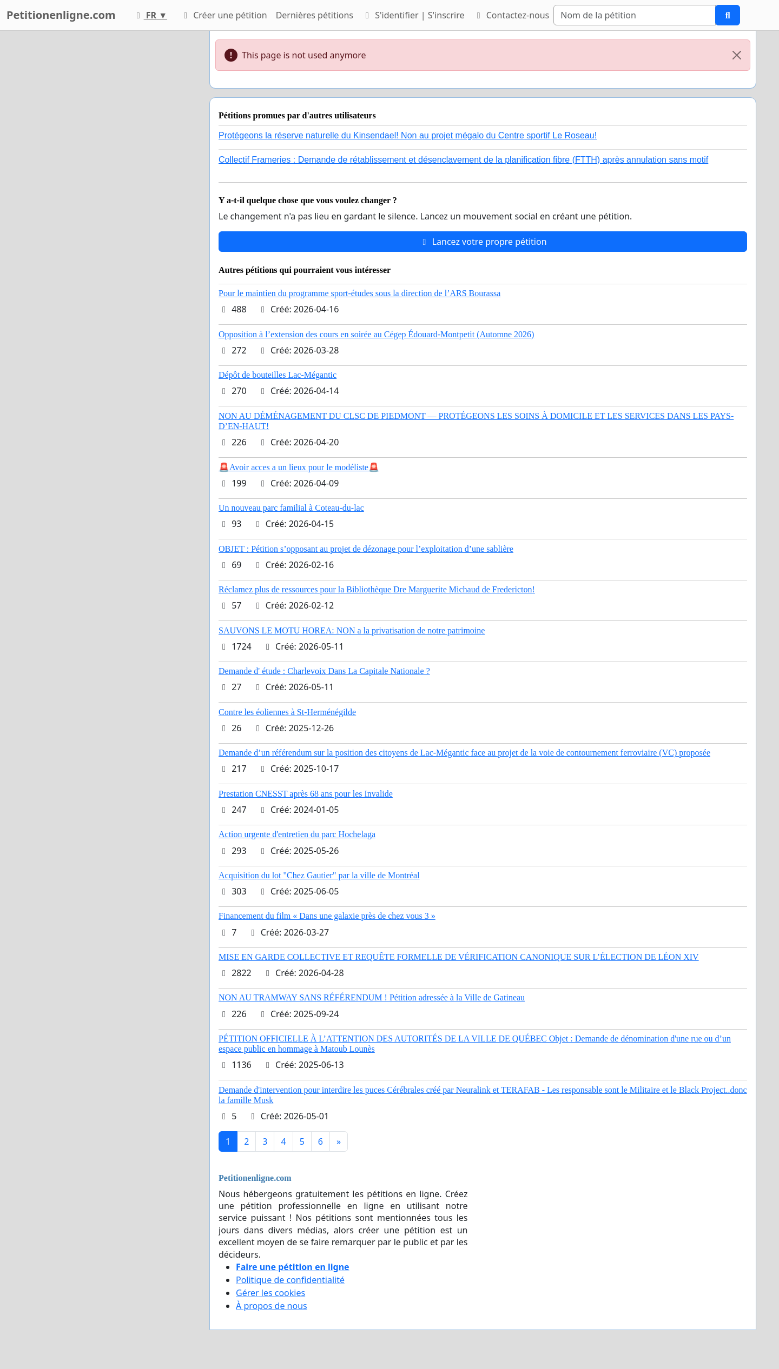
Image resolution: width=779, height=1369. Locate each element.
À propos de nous (271, 1306)
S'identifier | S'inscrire (413, 15)
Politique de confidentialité (290, 1280)
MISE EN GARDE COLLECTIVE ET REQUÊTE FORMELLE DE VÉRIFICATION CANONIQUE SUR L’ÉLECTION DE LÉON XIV (459, 956)
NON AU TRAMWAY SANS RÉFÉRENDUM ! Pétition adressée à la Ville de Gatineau (372, 997)
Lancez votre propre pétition (482, 242)
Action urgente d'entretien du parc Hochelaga (297, 834)
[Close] (737, 55)
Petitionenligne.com (61, 15)
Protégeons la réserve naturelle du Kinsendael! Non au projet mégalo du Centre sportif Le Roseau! (408, 135)
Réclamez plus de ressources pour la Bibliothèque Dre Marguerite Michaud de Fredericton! (377, 589)
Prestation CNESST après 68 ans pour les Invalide (306, 793)
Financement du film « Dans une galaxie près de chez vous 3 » (327, 915)
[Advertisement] (104, 193)
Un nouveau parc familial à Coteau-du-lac (291, 507)
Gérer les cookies (270, 1293)
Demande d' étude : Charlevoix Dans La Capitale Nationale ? (324, 671)
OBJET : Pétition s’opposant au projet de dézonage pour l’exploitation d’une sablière (366, 548)
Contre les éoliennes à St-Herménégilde (287, 712)
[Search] (634, 15)
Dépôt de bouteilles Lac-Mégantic (277, 374)
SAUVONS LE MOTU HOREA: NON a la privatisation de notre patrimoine (352, 630)
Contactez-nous (511, 15)
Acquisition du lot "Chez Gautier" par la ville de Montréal (319, 875)
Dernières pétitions (314, 15)
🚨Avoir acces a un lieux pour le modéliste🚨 (299, 467)
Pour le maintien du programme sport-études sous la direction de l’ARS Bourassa (359, 293)
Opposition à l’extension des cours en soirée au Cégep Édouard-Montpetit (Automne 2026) (376, 334)
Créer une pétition (223, 15)
